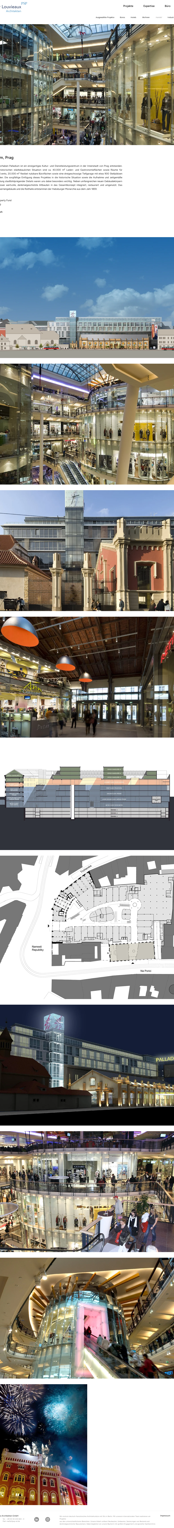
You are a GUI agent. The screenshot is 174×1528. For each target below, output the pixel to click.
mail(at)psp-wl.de (13, 1521)
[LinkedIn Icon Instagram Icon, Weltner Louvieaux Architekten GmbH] (36, 1519)
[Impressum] (165, 1516)
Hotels (134, 17)
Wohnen (146, 17)
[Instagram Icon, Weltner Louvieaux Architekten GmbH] (47, 1519)
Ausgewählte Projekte (105, 17)
